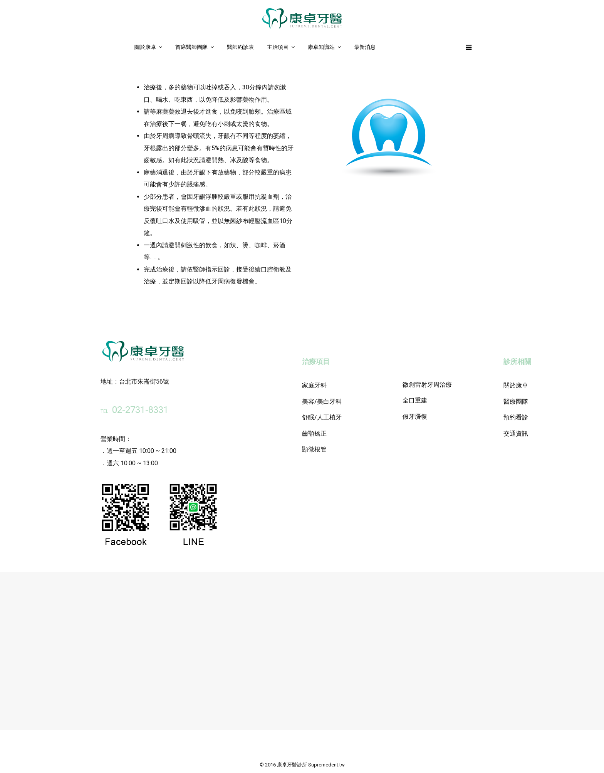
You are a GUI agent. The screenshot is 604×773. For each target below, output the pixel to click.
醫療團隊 (515, 401)
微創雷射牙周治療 (427, 384)
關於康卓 (145, 47)
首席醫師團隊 (191, 47)
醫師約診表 (240, 47)
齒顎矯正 (314, 433)
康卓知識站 (321, 47)
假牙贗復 (415, 416)
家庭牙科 (314, 385)
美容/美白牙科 (322, 401)
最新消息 (365, 47)
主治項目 (278, 47)
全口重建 (415, 400)
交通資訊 (515, 433)
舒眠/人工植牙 (322, 417)
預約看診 (515, 417)
